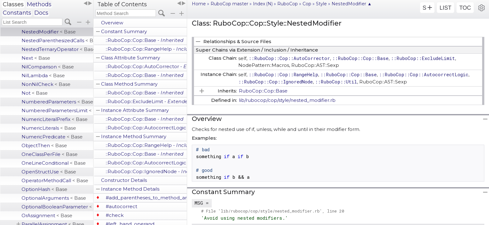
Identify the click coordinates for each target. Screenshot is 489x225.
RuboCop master (229, 4)
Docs (41, 12)
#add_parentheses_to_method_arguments (146, 198)
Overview (112, 23)
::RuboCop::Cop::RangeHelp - (146, 49)
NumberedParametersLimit (57, 110)
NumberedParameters (57, 102)
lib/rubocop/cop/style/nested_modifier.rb (287, 100)
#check (114, 215)
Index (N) (263, 4)
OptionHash (44, 189)
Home (199, 4)
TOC (465, 8)
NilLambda (43, 75)
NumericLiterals (49, 128)
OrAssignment (47, 215)
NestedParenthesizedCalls (57, 40)
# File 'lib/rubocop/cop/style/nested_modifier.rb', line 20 (272, 211)
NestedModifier (49, 32)
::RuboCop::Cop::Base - (145, 40)
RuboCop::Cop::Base (263, 91)
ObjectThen (44, 145)
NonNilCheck (46, 84)
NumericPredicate (52, 137)
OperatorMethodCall (55, 180)
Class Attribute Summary (130, 58)
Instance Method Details (130, 189)
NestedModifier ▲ (352, 4)
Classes (13, 4)
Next (36, 58)
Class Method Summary (129, 84)
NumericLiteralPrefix (55, 119)
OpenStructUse (49, 172)
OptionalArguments (54, 198)
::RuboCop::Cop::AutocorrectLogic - (146, 128)
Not (35, 93)
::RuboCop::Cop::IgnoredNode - (146, 171)
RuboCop (287, 4)
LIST (445, 8)
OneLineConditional (54, 163)
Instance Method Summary (133, 136)
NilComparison (48, 67)
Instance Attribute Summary (135, 110)
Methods (39, 4)
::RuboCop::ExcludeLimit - (146, 101)
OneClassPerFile (50, 154)
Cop (307, 4)
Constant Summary (124, 31)
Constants (17, 12)
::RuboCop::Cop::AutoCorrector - (146, 66)
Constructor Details (124, 180)
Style (321, 4)
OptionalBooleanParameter (57, 207)
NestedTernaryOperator (57, 49)
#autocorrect (121, 206)
